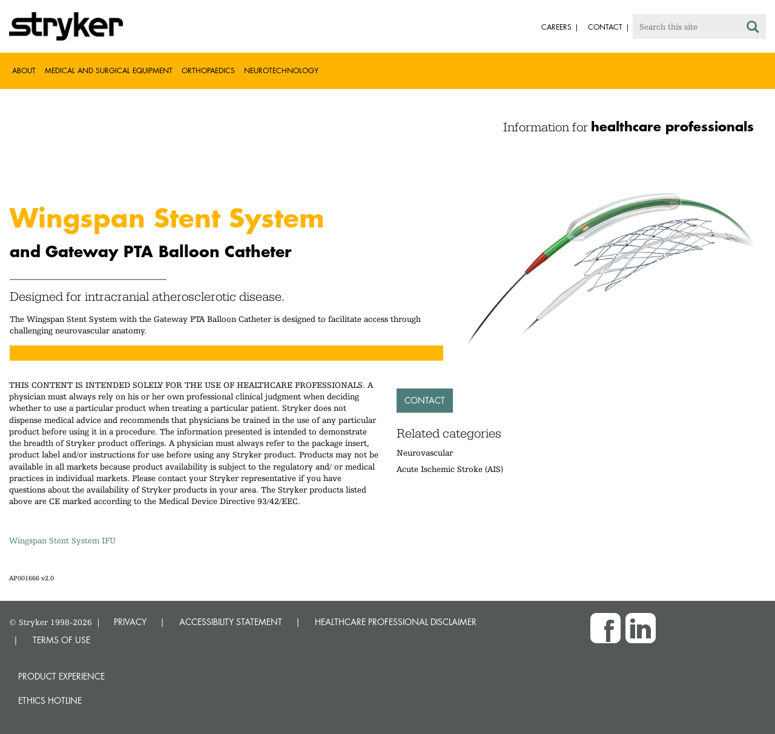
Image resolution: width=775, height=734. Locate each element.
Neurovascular (425, 452)
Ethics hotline (50, 700)
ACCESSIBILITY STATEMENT (230, 622)
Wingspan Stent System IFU (62, 540)
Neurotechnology (281, 70)
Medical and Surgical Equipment (109, 70)
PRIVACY (130, 622)
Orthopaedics (208, 70)
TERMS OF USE (61, 640)
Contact (424, 400)
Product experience (61, 676)
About (24, 70)
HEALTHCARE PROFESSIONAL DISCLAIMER (396, 622)
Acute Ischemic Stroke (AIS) (450, 469)
